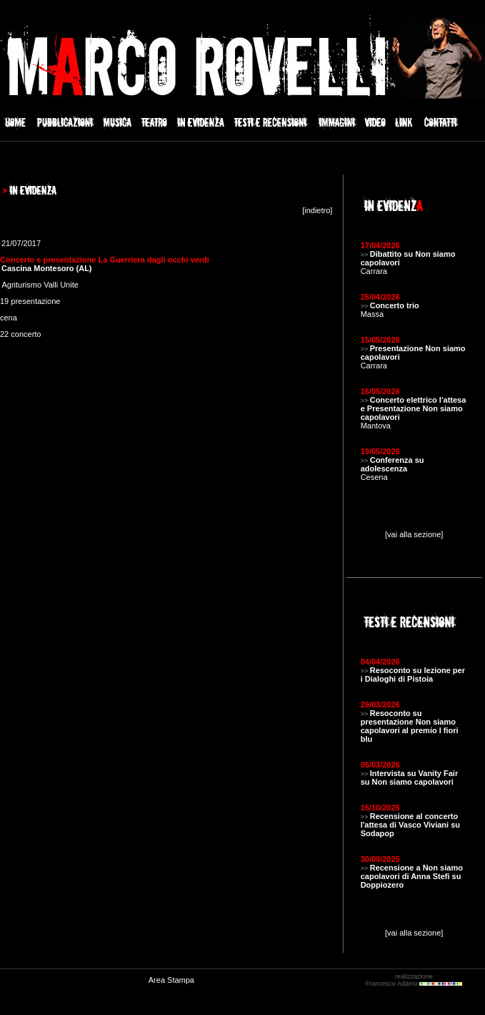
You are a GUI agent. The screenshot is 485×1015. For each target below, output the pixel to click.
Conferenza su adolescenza (392, 464)
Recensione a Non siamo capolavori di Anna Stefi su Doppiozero (412, 876)
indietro (317, 210)
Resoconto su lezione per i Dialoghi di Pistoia (413, 674)
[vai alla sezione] (414, 534)
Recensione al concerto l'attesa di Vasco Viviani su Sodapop (410, 825)
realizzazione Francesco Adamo (414, 980)
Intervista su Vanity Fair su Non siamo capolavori (410, 777)
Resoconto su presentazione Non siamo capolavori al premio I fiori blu (410, 726)
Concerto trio (394, 305)
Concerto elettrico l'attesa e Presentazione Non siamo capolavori (413, 408)
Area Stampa (171, 980)
